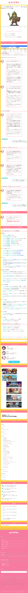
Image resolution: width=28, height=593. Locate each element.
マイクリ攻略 (5, 544)
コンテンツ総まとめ (7, 278)
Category (2, 554)
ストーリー (4, 475)
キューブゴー (5, 464)
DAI (4, 425)
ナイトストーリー (6, 447)
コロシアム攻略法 (6, 313)
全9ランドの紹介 (6, 320)
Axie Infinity (5, 467)
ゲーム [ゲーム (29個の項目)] (22, 582)
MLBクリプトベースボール (8, 458)
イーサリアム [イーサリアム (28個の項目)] (16, 579)
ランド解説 (5, 319)
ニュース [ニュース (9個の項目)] (18, 583)
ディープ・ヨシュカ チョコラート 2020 (11, 309)
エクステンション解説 (7, 290)
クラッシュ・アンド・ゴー (7, 456)
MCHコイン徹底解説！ (7, 235)
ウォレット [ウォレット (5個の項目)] (21, 579)
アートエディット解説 (7, 293)
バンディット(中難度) (17, 304)
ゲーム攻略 (5, 546)
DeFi (3, 424)
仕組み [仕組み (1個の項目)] (2, 586)
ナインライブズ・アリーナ (7, 461)
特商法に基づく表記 (5, 565)
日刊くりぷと (5, 471)
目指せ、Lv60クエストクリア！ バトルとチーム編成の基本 (14, 280)
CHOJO (4, 448)
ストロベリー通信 (6, 452)
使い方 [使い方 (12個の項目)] (4, 586)
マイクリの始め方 (6, 273)
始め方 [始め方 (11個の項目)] (10, 586)
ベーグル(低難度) (8, 305)
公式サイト (5, 326)
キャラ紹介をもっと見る (14, 361)
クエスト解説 (5, 286)
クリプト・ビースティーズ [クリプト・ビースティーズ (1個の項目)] (17, 582)
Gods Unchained (6, 446)
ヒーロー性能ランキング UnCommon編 (11, 255)
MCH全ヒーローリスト (7, 259)
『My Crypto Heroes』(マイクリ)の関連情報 (12, 36)
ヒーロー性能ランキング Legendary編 (10, 250)
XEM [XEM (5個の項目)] (1, 579)
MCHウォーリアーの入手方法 (9, 35)
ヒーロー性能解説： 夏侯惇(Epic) (9, 241)
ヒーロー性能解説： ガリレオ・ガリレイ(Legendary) (13, 238)
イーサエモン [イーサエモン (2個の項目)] (8, 579)
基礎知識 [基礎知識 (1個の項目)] (7, 586)
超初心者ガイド (6, 271)
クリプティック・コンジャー (8, 457)
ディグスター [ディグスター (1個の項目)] (2, 583)
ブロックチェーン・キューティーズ (9, 462)
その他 (6, 263)
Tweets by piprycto (5, 525)
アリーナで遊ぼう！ (7, 281)
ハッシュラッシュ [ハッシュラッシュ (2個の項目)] (22, 583)
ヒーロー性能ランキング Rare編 (9, 253)
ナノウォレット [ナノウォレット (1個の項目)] (14, 583)
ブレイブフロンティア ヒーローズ (9, 441)
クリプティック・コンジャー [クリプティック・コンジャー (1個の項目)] (4, 582)
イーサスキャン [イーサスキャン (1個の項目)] (12, 579)
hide (20, 31)
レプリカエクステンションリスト (9, 266)
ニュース (3, 469)
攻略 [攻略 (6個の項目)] (12, 586)
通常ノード (20, 262)
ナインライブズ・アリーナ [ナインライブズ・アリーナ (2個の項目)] (8, 583)
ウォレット (5, 433)
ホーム (4, 539)
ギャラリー (4, 479)
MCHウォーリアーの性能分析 (9, 33)
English (3, 473)
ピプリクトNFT (6, 429)
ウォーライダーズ (6, 453)
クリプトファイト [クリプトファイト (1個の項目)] (11, 582)
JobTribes (5, 437)
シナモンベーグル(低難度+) (18, 305)
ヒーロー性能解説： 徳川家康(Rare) (10, 243)
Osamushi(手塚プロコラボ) (8, 306)
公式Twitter (5, 327)
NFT (3, 428)
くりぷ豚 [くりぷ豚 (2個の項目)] (4, 579)
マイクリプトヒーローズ (7, 442)
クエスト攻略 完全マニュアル (9, 236)
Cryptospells (5, 445)
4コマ (4, 477)
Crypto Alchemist (6, 451)
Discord (4, 329)
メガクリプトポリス (6, 463)
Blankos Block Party (6, 440)
